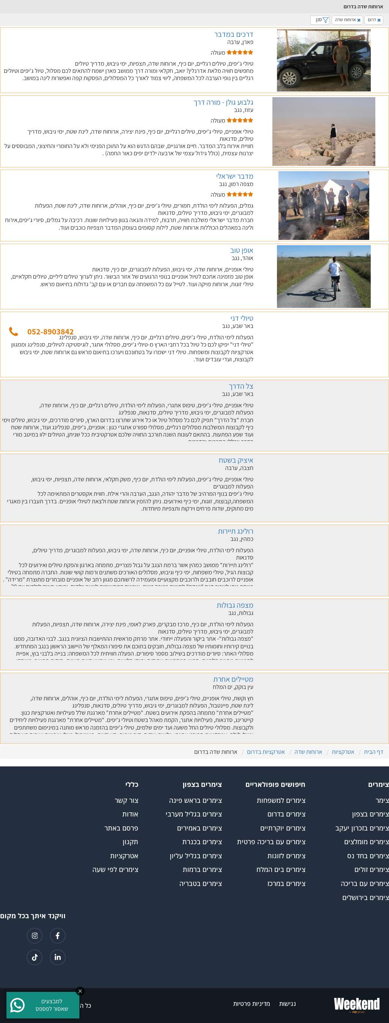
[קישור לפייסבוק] (58, 936)
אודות (130, 814)
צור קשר (126, 800)
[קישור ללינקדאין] (58, 957)
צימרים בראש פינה (195, 800)
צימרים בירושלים (365, 898)
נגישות (287, 1003)
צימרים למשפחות (281, 800)
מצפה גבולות (235, 605)
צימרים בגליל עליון (196, 856)
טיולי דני (241, 318)
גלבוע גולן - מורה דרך (223, 102)
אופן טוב (241, 250)
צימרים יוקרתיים (282, 828)
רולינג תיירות (235, 531)
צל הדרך (241, 386)
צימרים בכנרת (202, 842)
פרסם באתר (121, 828)
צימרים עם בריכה (365, 884)
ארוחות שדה (348, 19)
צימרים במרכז (286, 884)
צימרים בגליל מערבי (194, 814)
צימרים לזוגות (286, 856)
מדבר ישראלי (234, 176)
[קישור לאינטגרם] (35, 936)
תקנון (130, 842)
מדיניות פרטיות (251, 1003)
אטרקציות (124, 856)
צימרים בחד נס (368, 856)
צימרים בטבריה (200, 884)
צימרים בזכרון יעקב (362, 828)
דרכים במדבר (233, 34)
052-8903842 (50, 331)
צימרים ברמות (202, 869)
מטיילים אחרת (233, 679)
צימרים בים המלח (280, 869)
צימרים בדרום (286, 814)
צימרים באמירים (199, 828)
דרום (374, 19)
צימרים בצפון (370, 814)
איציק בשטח (236, 460)
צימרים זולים (371, 869)
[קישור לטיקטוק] (35, 957)
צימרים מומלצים (366, 842)
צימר (382, 800)
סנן (320, 19)
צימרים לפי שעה (115, 869)
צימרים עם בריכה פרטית (271, 842)
